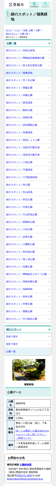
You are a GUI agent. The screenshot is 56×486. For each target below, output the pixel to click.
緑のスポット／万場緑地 (19, 169)
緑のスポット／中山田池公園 (21, 214)
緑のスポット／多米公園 (19, 296)
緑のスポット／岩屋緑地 (19, 132)
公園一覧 (24, 33)
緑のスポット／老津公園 (19, 237)
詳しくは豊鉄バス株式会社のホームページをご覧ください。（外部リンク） (32, 434)
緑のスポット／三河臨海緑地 (21, 177)
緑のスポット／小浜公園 (19, 229)
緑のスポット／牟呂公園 (19, 199)
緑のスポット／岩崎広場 (19, 117)
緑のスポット (11, 33)
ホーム (9, 30)
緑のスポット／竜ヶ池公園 (20, 259)
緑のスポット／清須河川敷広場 (23, 154)
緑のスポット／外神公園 (19, 304)
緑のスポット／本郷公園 (19, 95)
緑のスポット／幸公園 (18, 184)
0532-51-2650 (24, 475)
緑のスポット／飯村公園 (19, 110)
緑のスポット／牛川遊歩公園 (21, 319)
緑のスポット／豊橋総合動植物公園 (25, 58)
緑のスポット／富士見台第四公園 (24, 65)
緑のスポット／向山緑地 (19, 192)
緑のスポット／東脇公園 (19, 87)
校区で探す (12, 344)
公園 (38, 30)
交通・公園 (28, 30)
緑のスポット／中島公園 (19, 207)
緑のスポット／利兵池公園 (20, 251)
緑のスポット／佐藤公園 (19, 266)
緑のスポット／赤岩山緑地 (20, 50)
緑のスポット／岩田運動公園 (21, 125)
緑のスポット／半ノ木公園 (20, 80)
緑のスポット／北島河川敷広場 (23, 147)
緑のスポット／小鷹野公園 (20, 244)
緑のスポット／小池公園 (19, 162)
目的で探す (12, 336)
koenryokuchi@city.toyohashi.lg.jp (25, 479)
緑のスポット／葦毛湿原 (19, 102)
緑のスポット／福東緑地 (19, 73)
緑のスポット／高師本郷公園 (21, 281)
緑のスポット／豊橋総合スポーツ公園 (26, 274)
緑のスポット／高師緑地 (19, 289)
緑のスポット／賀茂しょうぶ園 (23, 140)
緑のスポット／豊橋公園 (19, 311)
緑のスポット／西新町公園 (20, 222)
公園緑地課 (26, 464)
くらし (17, 30)
